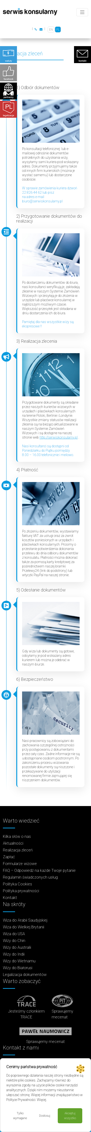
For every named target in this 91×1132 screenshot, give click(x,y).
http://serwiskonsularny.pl (59, 437)
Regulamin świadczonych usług (30, 877)
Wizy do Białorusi (17, 968)
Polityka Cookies (17, 884)
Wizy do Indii (14, 954)
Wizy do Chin (14, 940)
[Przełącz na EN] (51, 29)
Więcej (41, 1100)
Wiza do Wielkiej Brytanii (23, 927)
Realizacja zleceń (18, 850)
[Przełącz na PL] (58, 29)
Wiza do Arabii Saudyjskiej (25, 920)
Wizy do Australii (17, 947)
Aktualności (13, 843)
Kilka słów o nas (17, 836)
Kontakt (10, 897)
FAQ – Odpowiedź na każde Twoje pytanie (39, 870)
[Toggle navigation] (82, 12)
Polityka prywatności (21, 891)
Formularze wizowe (20, 863)
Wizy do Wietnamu (19, 961)
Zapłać (9, 857)
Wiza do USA (14, 934)
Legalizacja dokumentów (25, 974)
